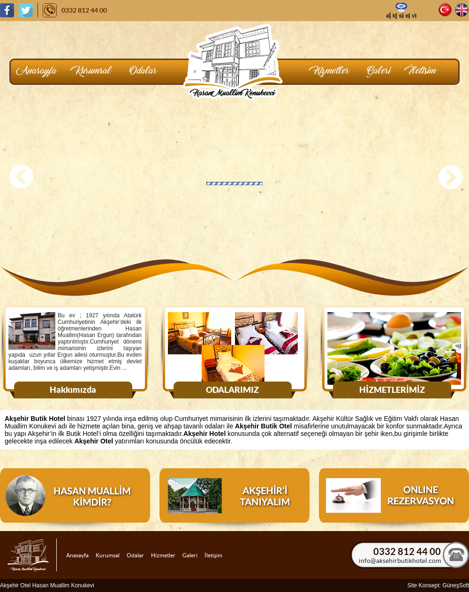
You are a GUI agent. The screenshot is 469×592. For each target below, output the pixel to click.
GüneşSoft (455, 585)
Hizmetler (163, 555)
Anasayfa (77, 555)
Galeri (189, 555)
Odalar (135, 555)
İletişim (213, 555)
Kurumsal (108, 555)
